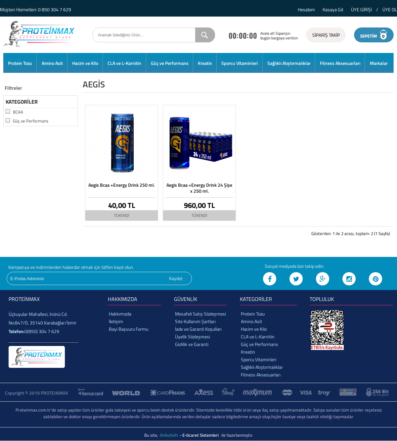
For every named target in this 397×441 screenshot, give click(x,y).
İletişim (116, 321)
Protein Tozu (20, 63)
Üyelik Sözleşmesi (192, 336)
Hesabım (306, 9)
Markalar (379, 63)
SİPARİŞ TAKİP (326, 34)
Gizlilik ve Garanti (191, 344)
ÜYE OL (389, 9)
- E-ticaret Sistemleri (200, 435)
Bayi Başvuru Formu (128, 328)
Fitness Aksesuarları (340, 63)
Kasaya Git (333, 9)
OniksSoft (169, 435)
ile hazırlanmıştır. (237, 435)
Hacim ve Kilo (85, 63)
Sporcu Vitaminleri (239, 63)
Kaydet (176, 278)
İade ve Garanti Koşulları (198, 328)
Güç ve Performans (170, 63)
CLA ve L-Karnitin (124, 63)
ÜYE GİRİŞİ (361, 9)
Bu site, (151, 435)
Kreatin (205, 63)
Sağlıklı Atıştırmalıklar (289, 63)
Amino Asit (52, 63)
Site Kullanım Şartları (195, 321)
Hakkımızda (120, 313)
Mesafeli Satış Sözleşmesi (200, 313)
